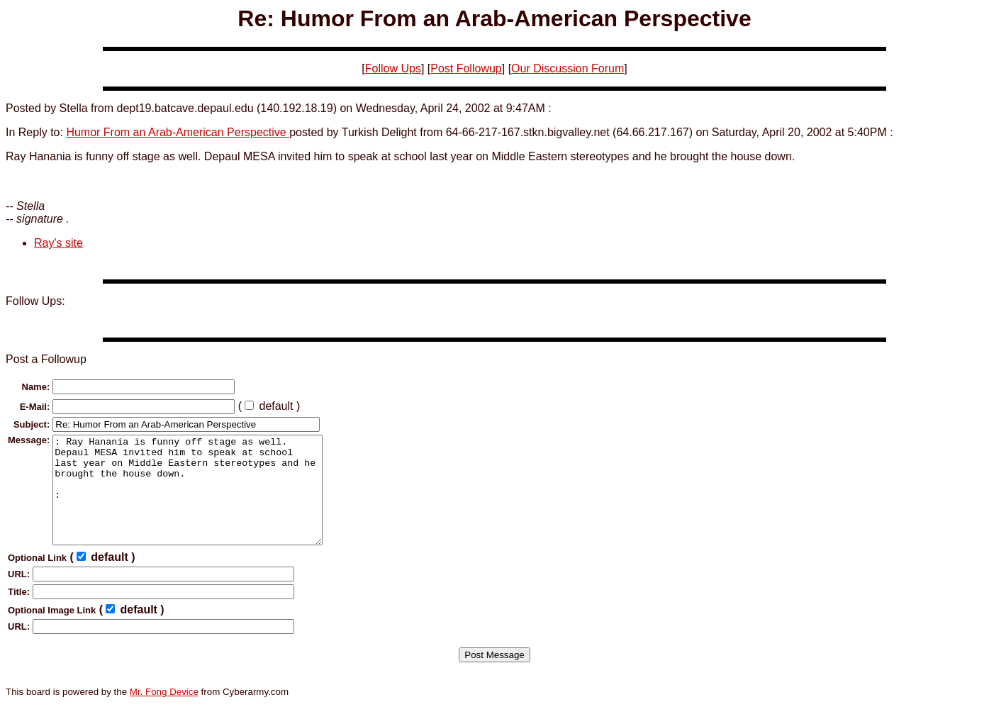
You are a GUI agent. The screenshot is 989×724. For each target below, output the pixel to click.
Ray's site (58, 243)
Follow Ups (393, 68)
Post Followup (466, 68)
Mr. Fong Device (164, 713)
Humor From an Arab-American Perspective (177, 132)
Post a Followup (46, 359)
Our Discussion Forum (567, 68)
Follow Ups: (35, 301)
